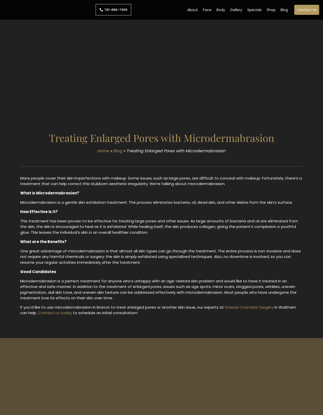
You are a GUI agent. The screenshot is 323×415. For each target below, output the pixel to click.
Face (207, 9)
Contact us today (55, 312)
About (192, 9)
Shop (271, 9)
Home (103, 151)
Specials (254, 9)
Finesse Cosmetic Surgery (249, 307)
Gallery (236, 9)
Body (221, 9)
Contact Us (307, 9)
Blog (284, 9)
